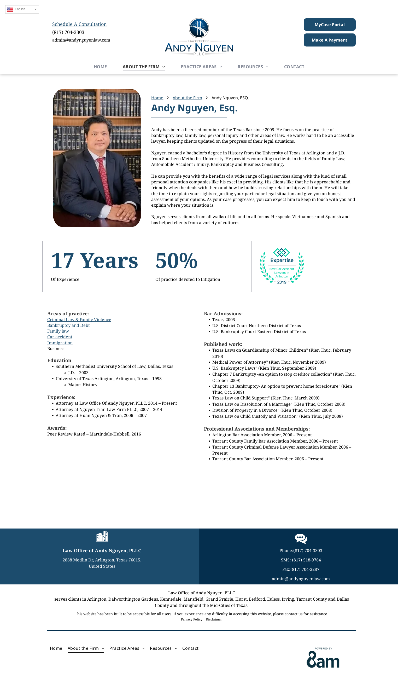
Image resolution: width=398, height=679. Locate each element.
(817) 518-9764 (306, 560)
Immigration (60, 343)
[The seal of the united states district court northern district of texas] (44, 489)
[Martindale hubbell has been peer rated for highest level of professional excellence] (354, 489)
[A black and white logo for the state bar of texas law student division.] (121, 489)
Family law (58, 331)
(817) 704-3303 (68, 32)
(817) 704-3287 (304, 569)
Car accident (59, 337)
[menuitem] (100, 66)
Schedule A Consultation (79, 24)
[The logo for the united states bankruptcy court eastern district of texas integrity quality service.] (199, 489)
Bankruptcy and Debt (68, 325)
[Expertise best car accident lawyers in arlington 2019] (276, 489)
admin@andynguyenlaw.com (81, 40)
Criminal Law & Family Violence (79, 319)
